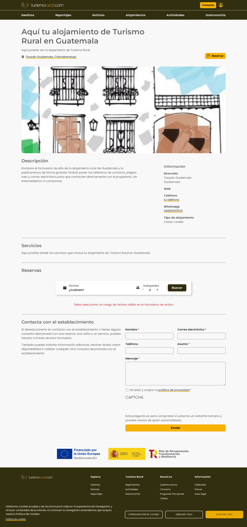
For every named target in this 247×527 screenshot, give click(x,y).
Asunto (182, 344)
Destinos (27, 15)
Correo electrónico (190, 329)
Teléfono (131, 344)
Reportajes (63, 15)
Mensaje (131, 358)
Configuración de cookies (143, 514)
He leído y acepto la (159, 390)
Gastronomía (216, 15)
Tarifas (164, 498)
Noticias (98, 15)
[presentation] (149, 408)
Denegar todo (184, 514)
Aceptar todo (224, 514)
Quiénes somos (168, 484)
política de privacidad (173, 390)
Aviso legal (200, 493)
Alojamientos (135, 15)
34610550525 (173, 211)
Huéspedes (151, 286)
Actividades (175, 15)
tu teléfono (171, 200)
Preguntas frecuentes (172, 493)
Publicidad (200, 484)
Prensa (198, 489)
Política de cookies (16, 519)
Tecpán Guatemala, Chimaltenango (48, 57)
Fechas (74, 286)
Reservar (215, 55)
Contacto (208, 5)
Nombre (131, 329)
